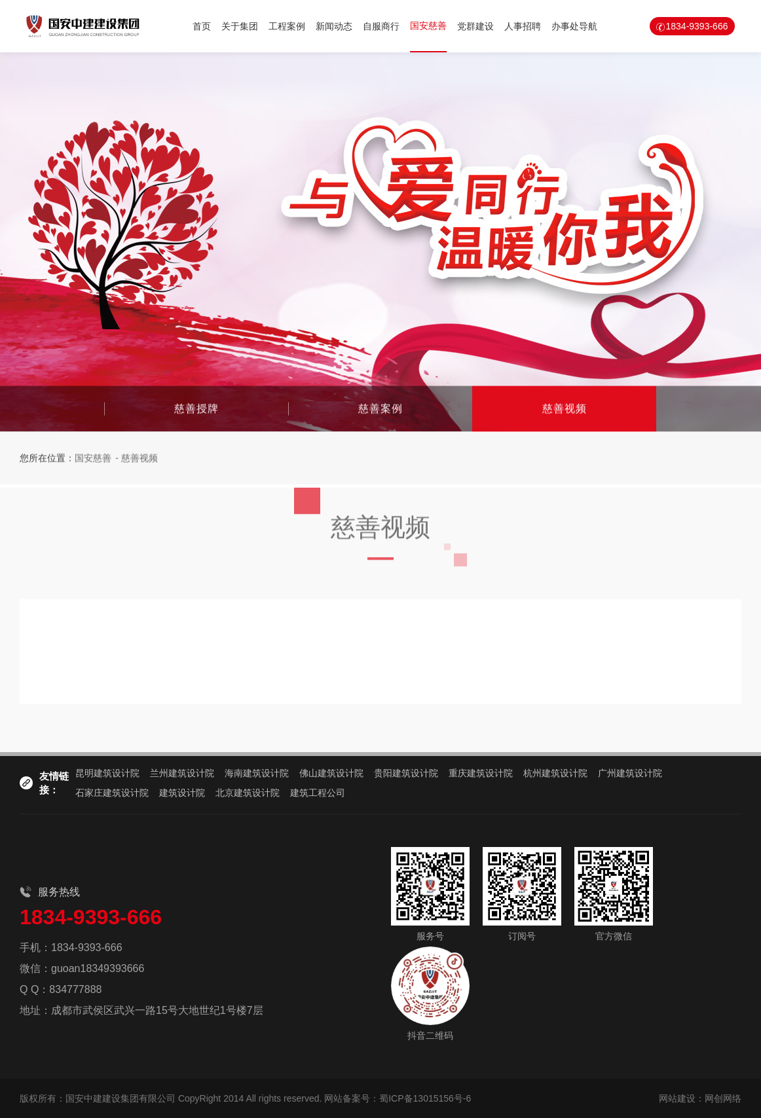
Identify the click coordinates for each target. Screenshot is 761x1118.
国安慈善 (428, 25)
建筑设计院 (182, 792)
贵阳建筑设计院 (406, 773)
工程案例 (287, 26)
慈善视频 (564, 408)
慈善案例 (380, 408)
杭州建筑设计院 (555, 773)
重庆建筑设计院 (481, 773)
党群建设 (475, 26)
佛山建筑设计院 (331, 773)
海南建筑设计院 (257, 773)
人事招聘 (522, 26)
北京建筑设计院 (247, 792)
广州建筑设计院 (630, 773)
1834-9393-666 (696, 26)
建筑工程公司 (317, 792)
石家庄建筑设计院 (112, 792)
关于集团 (239, 26)
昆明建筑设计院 (107, 773)
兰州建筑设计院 (182, 773)
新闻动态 (334, 26)
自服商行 (381, 26)
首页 (202, 26)
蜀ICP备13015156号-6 (425, 1098)
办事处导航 (574, 26)
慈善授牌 (196, 408)
